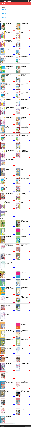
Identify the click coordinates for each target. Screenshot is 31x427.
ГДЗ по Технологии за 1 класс (4, 9)
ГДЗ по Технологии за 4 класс (4, 13)
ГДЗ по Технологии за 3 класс (4, 12)
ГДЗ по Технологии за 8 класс (4, 18)
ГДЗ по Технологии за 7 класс (4, 17)
